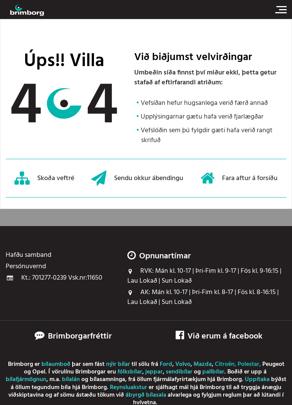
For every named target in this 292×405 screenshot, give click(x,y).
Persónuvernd (26, 267)
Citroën (225, 364)
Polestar (248, 364)
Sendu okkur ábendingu (137, 178)
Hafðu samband (28, 255)
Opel (38, 372)
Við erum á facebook (219, 336)
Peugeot (273, 364)
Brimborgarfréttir (80, 337)
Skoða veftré (44, 178)
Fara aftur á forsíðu (239, 178)
